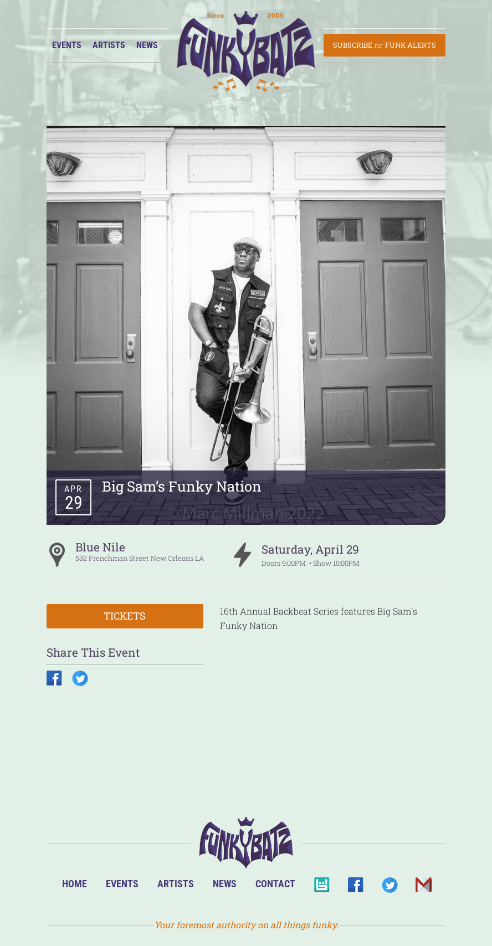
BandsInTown (321, 888)
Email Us (423, 888)
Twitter (389, 888)
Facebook (355, 888)
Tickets (125, 615)
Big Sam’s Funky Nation (182, 486)
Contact (275, 883)
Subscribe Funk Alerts (384, 44)
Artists (109, 45)
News (147, 45)
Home (74, 883)
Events (66, 45)
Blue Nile (100, 547)
